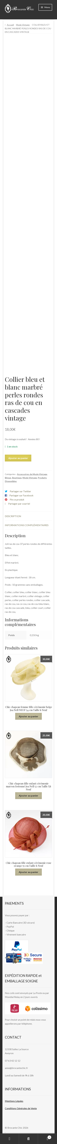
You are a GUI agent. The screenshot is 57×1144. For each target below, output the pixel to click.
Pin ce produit (17, 499)
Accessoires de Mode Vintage (32, 474)
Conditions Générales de (17, 1108)
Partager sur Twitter (20, 491)
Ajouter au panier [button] (28, 716)
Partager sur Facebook (21, 495)
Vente (33, 1108)
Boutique (17, 477)
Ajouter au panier (18, 458)
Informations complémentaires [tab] (26, 525)
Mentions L (14, 1101)
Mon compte (9, 1139)
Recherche (28, 1139)
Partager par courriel (19, 503)
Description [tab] (13, 516)
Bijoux (8, 477)
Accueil (10, 24)
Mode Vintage (23, 24)
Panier (44, 1136)
